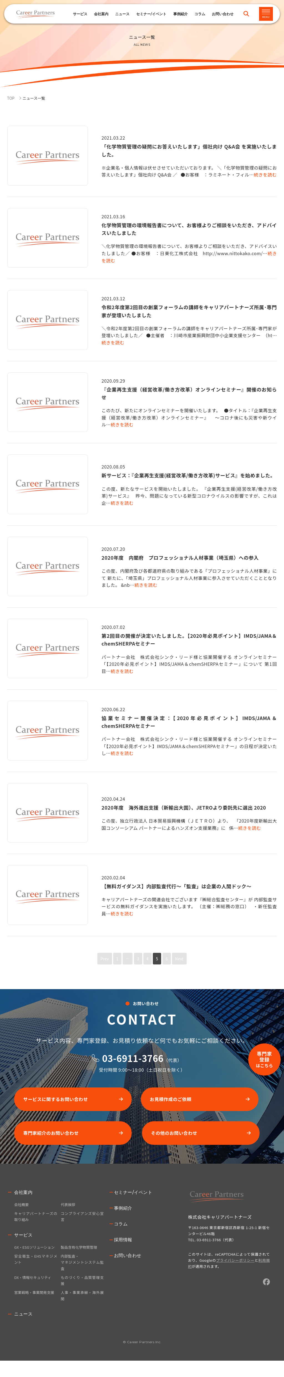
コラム (199, 14)
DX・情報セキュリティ (34, 1292)
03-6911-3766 (133, 1057)
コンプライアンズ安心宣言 (82, 1222)
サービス (80, 14)
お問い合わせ (127, 1260)
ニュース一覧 (35, 98)
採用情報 (123, 1245)
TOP (11, 98)
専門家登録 (259, 1011)
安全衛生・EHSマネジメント (35, 1273)
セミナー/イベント (151, 14)
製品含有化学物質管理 (80, 1253)
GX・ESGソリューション (35, 1257)
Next (181, 958)
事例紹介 (180, 14)
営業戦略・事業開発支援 (35, 1308)
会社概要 (22, 1210)
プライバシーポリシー (235, 1265)
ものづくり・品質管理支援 (82, 1295)
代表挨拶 (68, 1210)
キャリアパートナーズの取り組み (35, 1222)
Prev (102, 958)
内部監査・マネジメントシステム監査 (82, 1276)
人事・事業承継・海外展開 (82, 1312)
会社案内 (23, 1197)
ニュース (122, 14)
